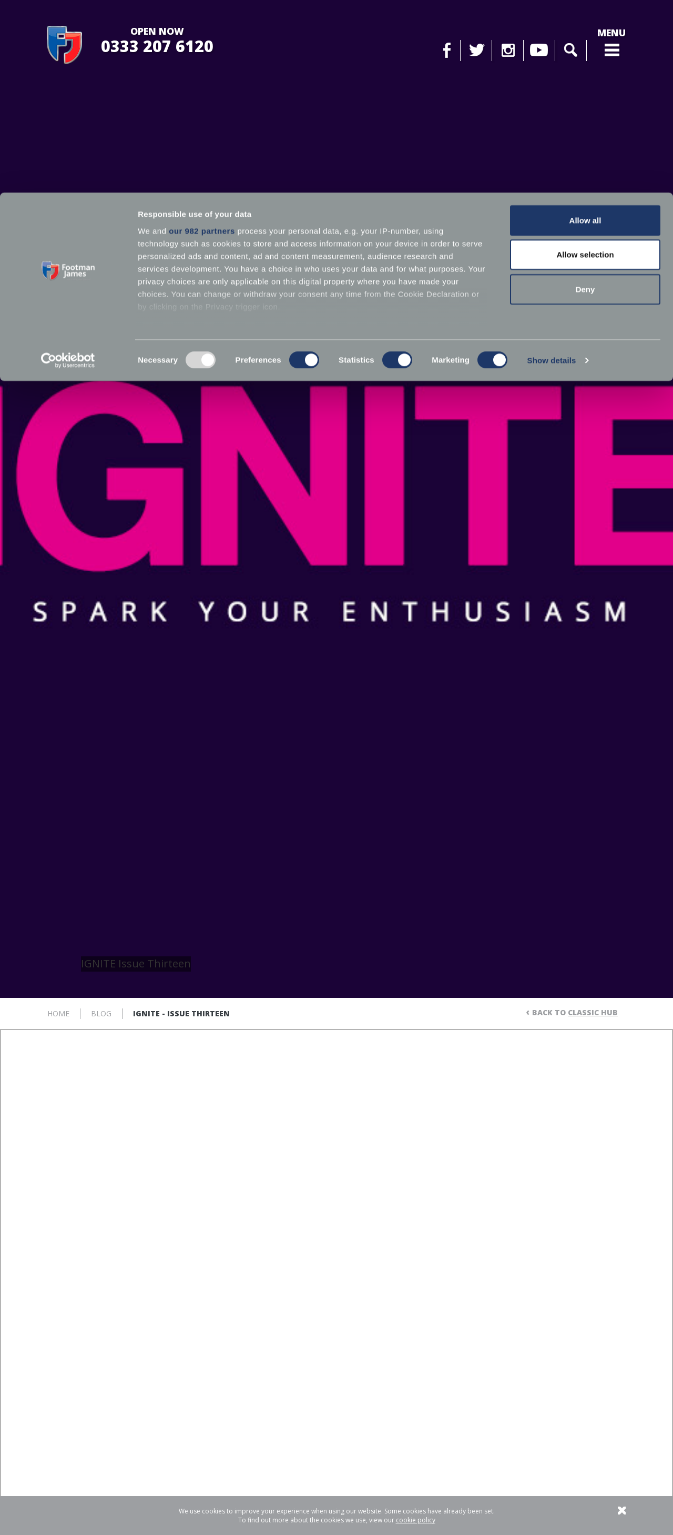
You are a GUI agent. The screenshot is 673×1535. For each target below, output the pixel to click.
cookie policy (415, 1520)
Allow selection (585, 62)
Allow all (585, 27)
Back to (575, 1012)
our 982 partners (202, 38)
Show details (551, 168)
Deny (585, 96)
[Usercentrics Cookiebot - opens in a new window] (68, 168)
